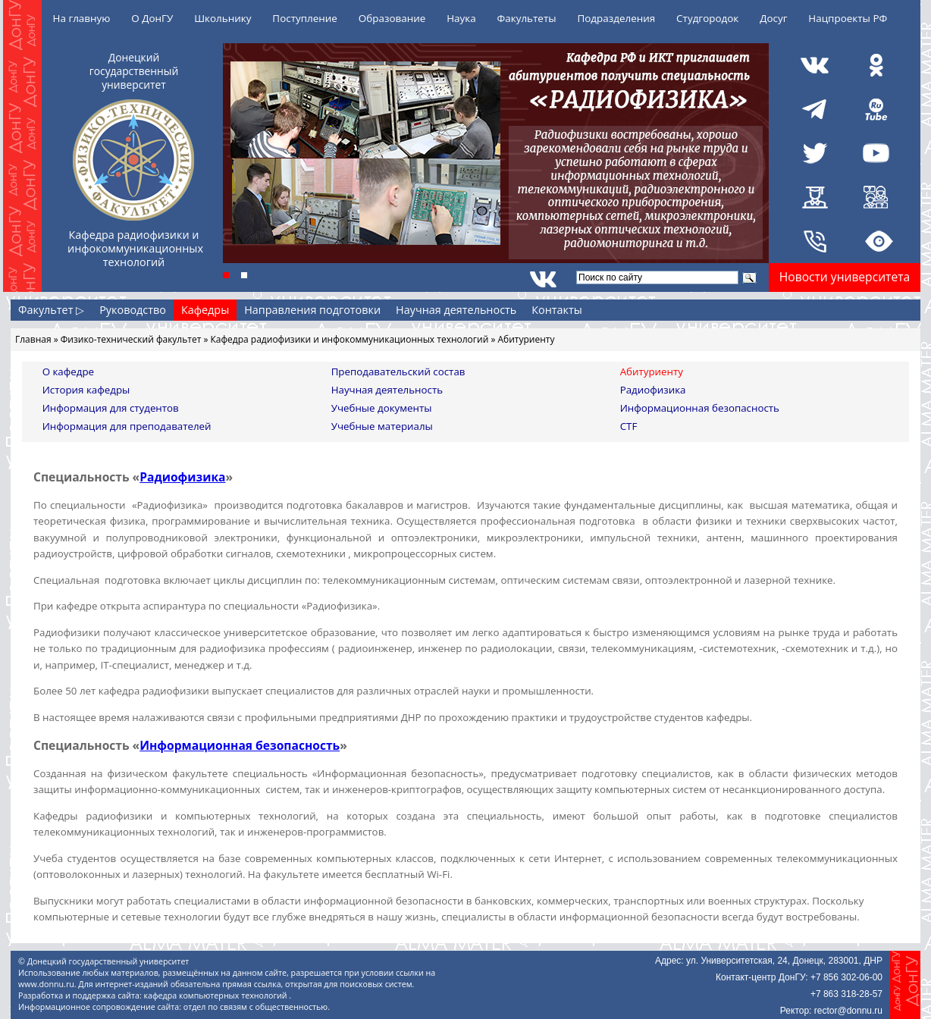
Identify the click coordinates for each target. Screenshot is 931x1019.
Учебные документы (381, 408)
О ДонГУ (152, 18)
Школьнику (222, 18)
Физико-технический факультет (131, 339)
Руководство (132, 310)
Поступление (304, 18)
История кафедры (86, 390)
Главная (33, 339)
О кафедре (68, 371)
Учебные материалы (382, 426)
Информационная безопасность (699, 408)
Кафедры (205, 310)
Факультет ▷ (51, 310)
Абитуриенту (651, 371)
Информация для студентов (110, 408)
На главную (82, 18)
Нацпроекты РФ (847, 18)
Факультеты (526, 18)
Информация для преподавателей (127, 426)
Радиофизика (653, 390)
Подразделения (616, 18)
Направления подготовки (312, 310)
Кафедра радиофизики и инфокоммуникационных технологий (350, 339)
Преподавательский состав (398, 371)
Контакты (556, 310)
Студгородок (707, 18)
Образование (392, 18)
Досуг (773, 18)
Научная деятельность (456, 310)
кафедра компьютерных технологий (217, 995)
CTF (629, 426)
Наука (461, 18)
